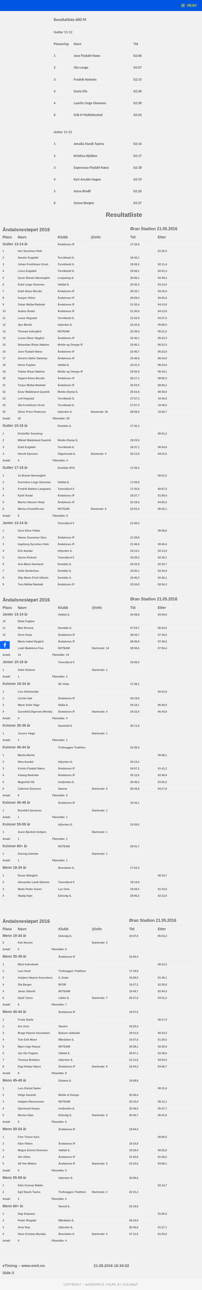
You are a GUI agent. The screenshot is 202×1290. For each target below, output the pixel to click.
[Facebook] (5, 645)
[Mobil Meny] (189, 5)
